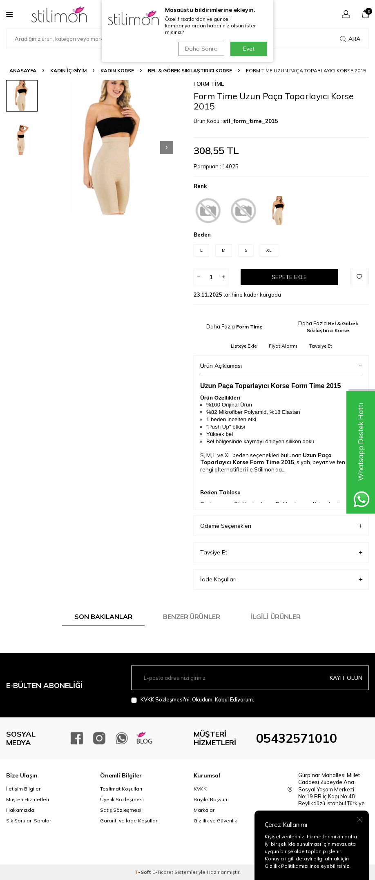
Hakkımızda (20, 810)
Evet (248, 48)
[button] (166, 147)
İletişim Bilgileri (24, 789)
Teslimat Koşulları (121, 789)
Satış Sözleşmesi (120, 810)
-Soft (143, 872)
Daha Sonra (201, 48)
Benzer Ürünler (191, 616)
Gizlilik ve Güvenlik (215, 820)
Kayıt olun (346, 677)
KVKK (200, 789)
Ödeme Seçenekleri (281, 526)
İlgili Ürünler (276, 616)
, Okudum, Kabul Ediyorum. (192, 699)
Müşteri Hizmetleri (27, 799)
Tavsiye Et (320, 346)
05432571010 (296, 738)
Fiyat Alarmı (283, 346)
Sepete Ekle (289, 277)
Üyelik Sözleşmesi (122, 799)
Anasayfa (22, 70)
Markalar (204, 810)
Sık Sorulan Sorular (28, 820)
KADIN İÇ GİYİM (68, 70)
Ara (350, 38)
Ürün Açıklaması (281, 365)
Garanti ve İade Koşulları (129, 820)
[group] (114, 147)
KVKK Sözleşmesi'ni (165, 699)
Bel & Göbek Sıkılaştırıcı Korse (190, 70)
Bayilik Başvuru (211, 799)
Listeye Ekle (244, 346)
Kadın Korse (117, 70)
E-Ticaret (162, 872)
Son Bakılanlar (103, 616)
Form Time (209, 83)
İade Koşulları (281, 579)
